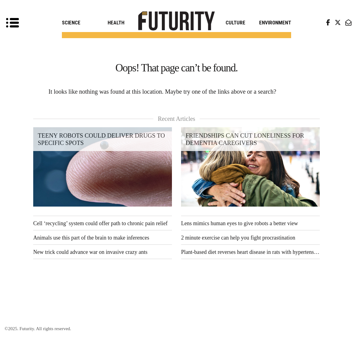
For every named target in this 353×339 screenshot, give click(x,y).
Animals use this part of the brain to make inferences (91, 238)
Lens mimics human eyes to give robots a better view (239, 223)
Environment (275, 23)
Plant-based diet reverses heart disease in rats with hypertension (250, 252)
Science (71, 23)
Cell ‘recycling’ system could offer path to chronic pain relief (100, 223)
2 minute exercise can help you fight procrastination (238, 238)
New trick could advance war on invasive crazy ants (90, 252)
